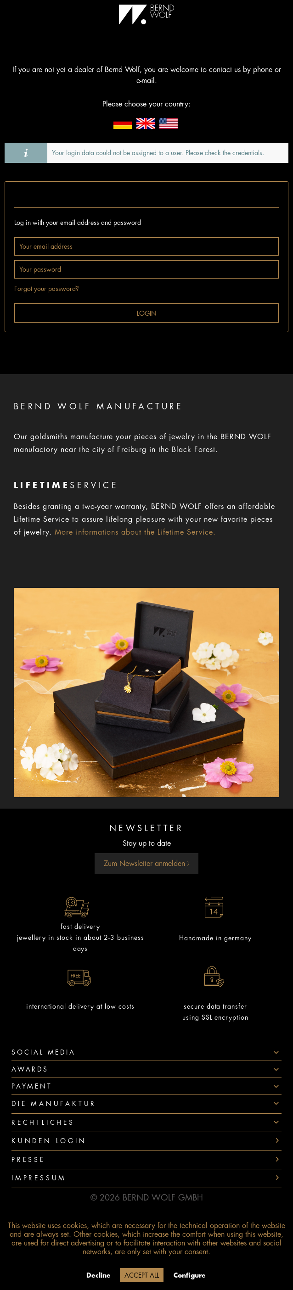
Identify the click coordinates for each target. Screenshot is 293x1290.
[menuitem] (146, 1104)
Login (147, 313)
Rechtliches (43, 1122)
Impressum (39, 1178)
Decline (98, 1275)
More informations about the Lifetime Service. (135, 532)
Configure (190, 1275)
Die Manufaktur (53, 1103)
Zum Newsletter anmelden (147, 863)
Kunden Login (49, 1141)
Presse (28, 1159)
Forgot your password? (46, 288)
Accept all (141, 1275)
